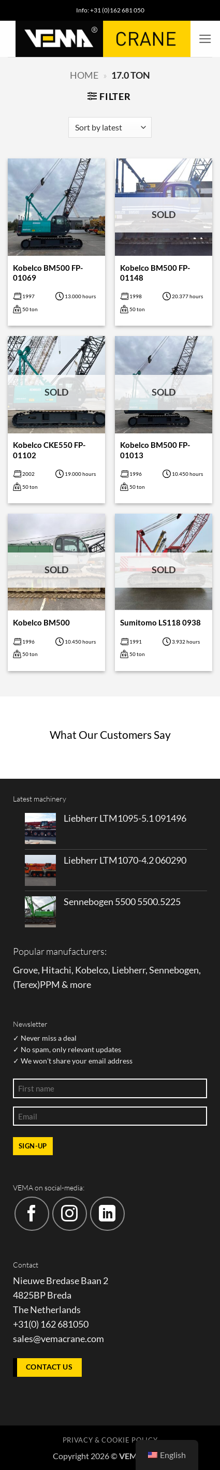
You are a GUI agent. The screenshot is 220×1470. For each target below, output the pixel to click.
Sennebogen (174, 970)
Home (84, 75)
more (80, 984)
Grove (25, 970)
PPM (50, 984)
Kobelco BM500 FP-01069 (48, 272)
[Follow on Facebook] (31, 1214)
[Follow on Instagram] (69, 1214)
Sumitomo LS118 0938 (160, 622)
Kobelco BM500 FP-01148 (155, 272)
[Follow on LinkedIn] (107, 1214)
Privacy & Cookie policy (110, 1440)
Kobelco (91, 970)
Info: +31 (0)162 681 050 (110, 10)
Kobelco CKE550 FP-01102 (49, 449)
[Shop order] (109, 127)
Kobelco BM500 (41, 622)
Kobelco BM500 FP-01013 (155, 449)
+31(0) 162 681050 (51, 1324)
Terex (26, 984)
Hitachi (56, 970)
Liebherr (128, 970)
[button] (205, 38)
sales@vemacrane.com (58, 1338)
